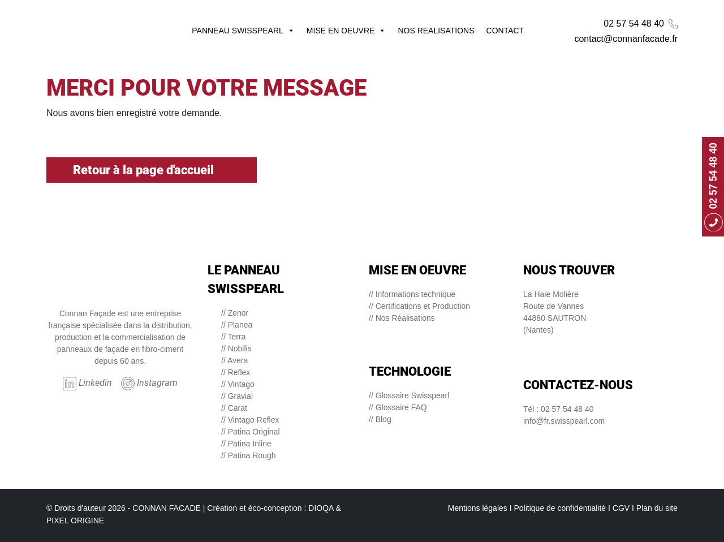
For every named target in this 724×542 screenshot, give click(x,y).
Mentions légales (477, 508)
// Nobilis (236, 348)
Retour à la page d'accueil (151, 170)
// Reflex (235, 372)
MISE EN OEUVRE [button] (346, 30)
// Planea (236, 324)
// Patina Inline (246, 443)
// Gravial (237, 396)
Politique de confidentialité (560, 508)
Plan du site (657, 508)
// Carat (234, 407)
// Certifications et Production (419, 306)
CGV (621, 508)
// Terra (233, 336)
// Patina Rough (248, 455)
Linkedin (87, 383)
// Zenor (234, 312)
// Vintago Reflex (250, 419)
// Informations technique (412, 294)
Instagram (149, 383)
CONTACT (505, 30)
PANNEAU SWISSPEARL (243, 30)
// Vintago (238, 384)
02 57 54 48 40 (641, 24)
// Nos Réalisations (402, 317)
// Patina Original (250, 431)
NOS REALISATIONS (436, 30)
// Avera (234, 360)
